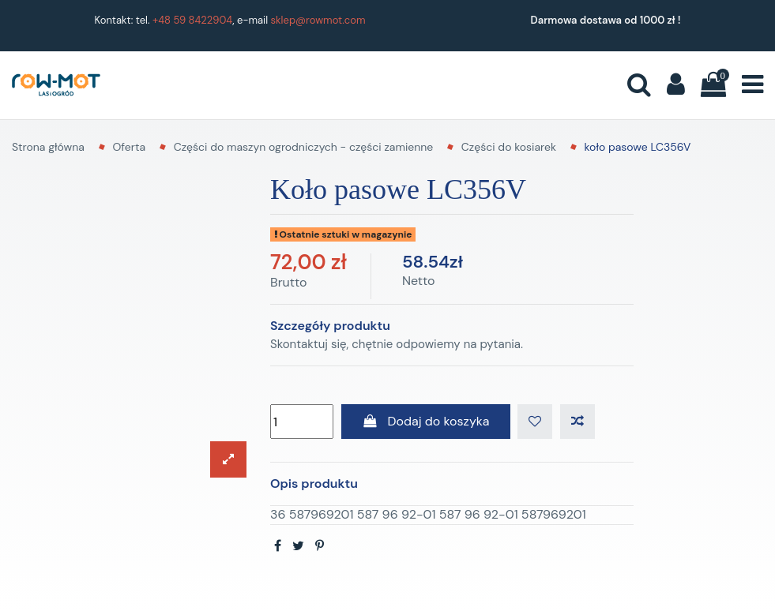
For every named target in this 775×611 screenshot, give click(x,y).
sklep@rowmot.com (318, 20)
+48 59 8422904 (192, 20)
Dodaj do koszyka (426, 421)
